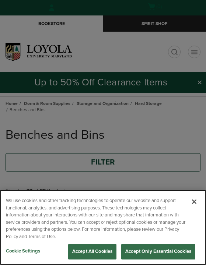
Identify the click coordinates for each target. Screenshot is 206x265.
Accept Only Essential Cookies (158, 251)
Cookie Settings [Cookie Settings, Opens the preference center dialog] (23, 251)
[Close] (194, 202)
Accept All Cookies (92, 251)
